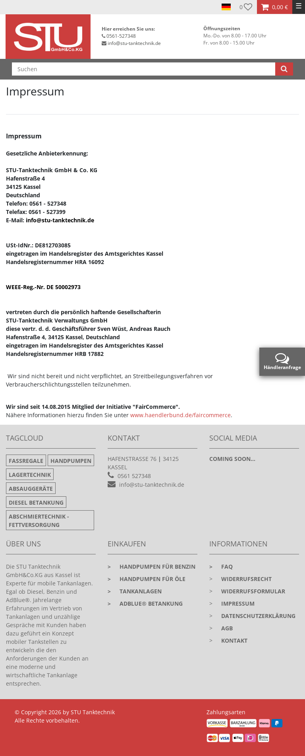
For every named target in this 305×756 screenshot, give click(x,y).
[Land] (226, 7)
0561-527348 (121, 36)
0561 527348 (134, 476)
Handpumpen (70, 460)
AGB (227, 628)
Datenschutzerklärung (258, 616)
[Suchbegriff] (143, 69)
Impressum (238, 603)
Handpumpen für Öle (146, 579)
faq (221, 566)
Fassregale (26, 460)
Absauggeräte (31, 488)
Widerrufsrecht (246, 579)
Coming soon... (232, 459)
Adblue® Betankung (145, 603)
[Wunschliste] (246, 7)
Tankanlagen (135, 591)
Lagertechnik (30, 474)
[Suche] (284, 69)
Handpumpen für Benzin (151, 566)
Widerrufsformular (253, 591)
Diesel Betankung (36, 502)
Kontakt (234, 640)
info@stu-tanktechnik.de (134, 43)
